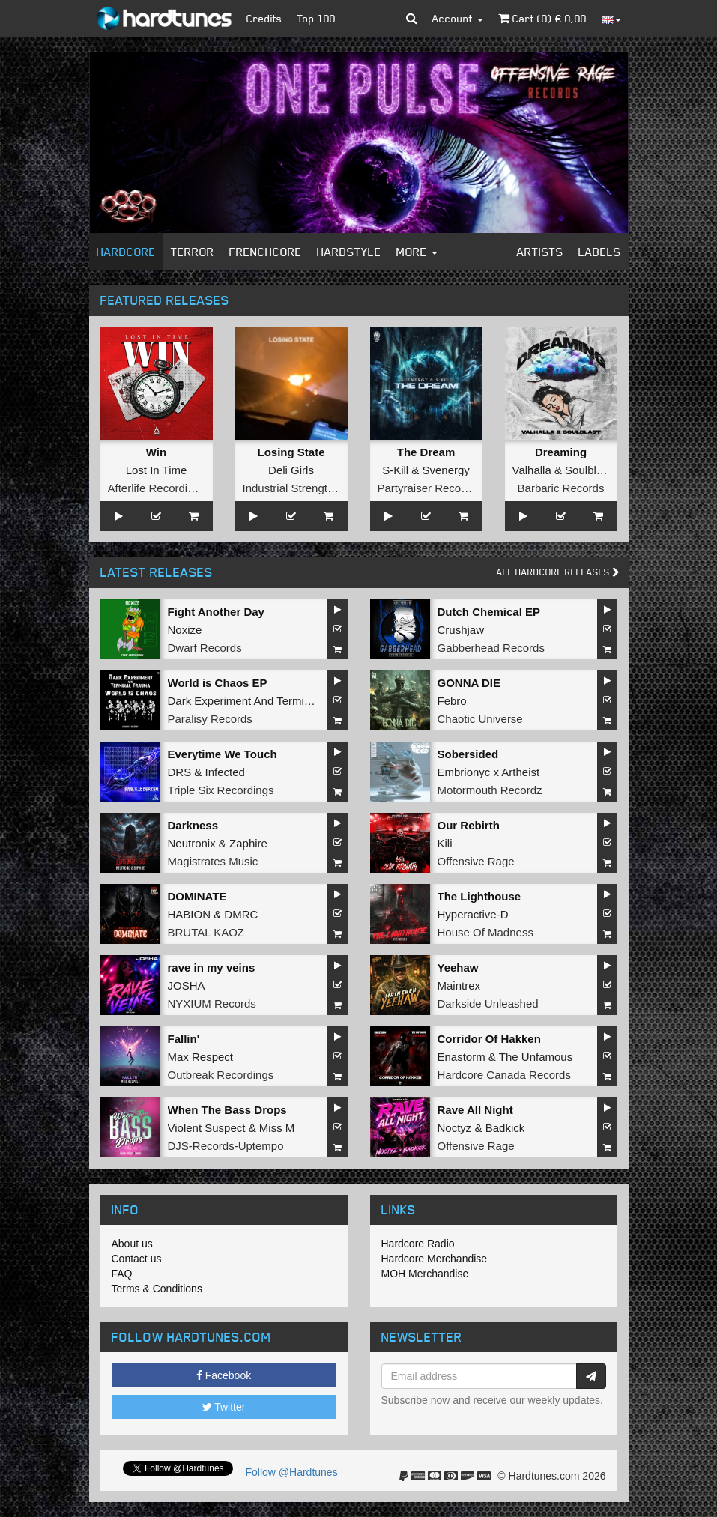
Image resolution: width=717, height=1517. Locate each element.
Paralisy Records (210, 718)
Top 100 (316, 18)
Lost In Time (156, 470)
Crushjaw (461, 629)
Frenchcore (265, 251)
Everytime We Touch (222, 754)
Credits (264, 18)
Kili (445, 843)
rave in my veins (211, 967)
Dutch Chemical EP (489, 611)
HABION (189, 914)
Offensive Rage (476, 861)
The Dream (426, 452)
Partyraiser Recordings (435, 488)
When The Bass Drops (227, 1109)
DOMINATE (197, 896)
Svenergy (445, 470)
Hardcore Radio (418, 1244)
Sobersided (468, 754)
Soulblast (588, 470)
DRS (180, 772)
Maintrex (459, 985)
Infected (225, 772)
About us (132, 1244)
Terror (192, 251)
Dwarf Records (205, 647)
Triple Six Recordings (221, 790)
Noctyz (455, 1127)
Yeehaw (458, 967)
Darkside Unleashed (488, 1003)
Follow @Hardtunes (292, 1472)
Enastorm (461, 1056)
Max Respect (201, 1056)
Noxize (185, 629)
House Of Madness (485, 932)
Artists (540, 251)
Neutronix (192, 843)
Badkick (505, 1127)
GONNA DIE (469, 682)
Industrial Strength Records (311, 488)
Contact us (137, 1259)
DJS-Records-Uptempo (226, 1145)
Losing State (290, 452)
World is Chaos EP (217, 682)
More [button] (417, 251)
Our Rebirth (469, 825)
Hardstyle (349, 251)
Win (156, 452)
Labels (599, 251)
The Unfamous (535, 1056)
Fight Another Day (216, 611)
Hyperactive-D (473, 914)
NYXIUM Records (212, 1003)
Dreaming (561, 452)
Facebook (223, 1375)
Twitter (224, 1407)
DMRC (241, 914)
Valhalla (531, 470)
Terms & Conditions (157, 1289)
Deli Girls (291, 470)
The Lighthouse (479, 896)
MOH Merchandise (425, 1274)
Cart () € (542, 18)
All (558, 572)
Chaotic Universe (480, 718)
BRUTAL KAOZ (206, 932)
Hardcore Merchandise (434, 1259)
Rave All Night (475, 1109)
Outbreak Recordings (221, 1074)
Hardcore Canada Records (504, 1074)
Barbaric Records (561, 488)
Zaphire (248, 843)
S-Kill (395, 470)
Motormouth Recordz (490, 790)
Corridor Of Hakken (489, 1038)
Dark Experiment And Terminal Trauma (264, 700)
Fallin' (184, 1038)
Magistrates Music (213, 861)
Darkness (193, 825)
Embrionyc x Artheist (489, 772)
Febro (452, 700)
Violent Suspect (207, 1127)
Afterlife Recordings (157, 488)
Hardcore (126, 251)
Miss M (277, 1127)
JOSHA (186, 985)
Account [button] (457, 18)
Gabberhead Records (491, 647)
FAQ (122, 1274)
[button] (412, 18)
